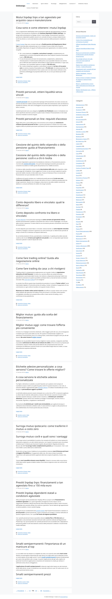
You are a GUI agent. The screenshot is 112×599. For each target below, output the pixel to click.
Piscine (78, 234)
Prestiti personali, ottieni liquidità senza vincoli (39, 93)
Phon (77, 226)
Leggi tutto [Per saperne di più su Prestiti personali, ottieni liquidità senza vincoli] (19, 130)
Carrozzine (79, 151)
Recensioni (35, 3)
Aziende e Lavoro (22, 415)
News (29, 81)
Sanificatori (79, 248)
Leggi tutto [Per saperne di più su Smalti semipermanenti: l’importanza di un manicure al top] (19, 578)
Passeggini (79, 217)
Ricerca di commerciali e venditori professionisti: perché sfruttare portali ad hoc (85, 54)
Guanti (78, 192)
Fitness (78, 183)
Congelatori (79, 163)
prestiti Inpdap (40, 510)
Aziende (78, 129)
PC (77, 219)
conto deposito (21, 219)
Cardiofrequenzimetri (82, 148)
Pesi (77, 224)
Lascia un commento (23, 82)
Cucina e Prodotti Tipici (32, 8)
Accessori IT (72, 3)
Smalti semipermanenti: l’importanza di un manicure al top (41, 545)
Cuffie (77, 170)
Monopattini (79, 202)
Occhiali (78, 207)
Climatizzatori (80, 156)
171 (30, 591)
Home (28, 3)
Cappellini (79, 146)
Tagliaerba (79, 270)
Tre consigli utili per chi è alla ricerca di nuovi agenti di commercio (84, 60)
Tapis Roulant (80, 272)
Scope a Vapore (80, 258)
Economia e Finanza (22, 81)
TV (76, 282)
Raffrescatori (79, 236)
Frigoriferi (79, 187)
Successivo (47, 591)
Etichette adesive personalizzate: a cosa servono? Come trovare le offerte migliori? (40, 368)
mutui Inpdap (20, 44)
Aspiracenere (79, 124)
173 (36, 591)
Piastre (78, 229)
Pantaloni (78, 214)
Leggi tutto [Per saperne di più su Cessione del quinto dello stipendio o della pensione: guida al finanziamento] (19, 187)
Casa (77, 153)
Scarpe (78, 253)
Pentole (78, 221)
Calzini (78, 144)
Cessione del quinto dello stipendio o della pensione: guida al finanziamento (41, 146)
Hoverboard (79, 195)
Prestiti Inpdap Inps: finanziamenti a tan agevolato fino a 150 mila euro (39, 484)
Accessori (78, 107)
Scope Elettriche (80, 260)
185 (41, 591)
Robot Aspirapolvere (82, 241)
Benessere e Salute (81, 139)
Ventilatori (79, 285)
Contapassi (79, 166)
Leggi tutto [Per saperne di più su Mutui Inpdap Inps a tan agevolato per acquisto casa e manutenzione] (19, 77)
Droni (77, 175)
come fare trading (29, 279)
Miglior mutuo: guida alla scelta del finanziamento (36, 316)
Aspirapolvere (80, 127)
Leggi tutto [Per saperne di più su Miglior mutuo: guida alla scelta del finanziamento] (19, 352)
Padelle (78, 209)
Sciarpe (78, 255)
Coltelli (78, 158)
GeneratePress (64, 596)
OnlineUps (20, 6)
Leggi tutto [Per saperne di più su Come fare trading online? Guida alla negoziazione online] (19, 300)
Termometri (79, 277)
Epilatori (78, 180)
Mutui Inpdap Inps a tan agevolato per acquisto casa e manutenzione (38, 19)
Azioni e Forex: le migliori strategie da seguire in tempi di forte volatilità (86, 79)
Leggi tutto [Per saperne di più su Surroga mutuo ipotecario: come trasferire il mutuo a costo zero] (19, 468)
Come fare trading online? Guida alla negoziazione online (37, 259)
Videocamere (79, 287)
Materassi (79, 200)
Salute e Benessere (81, 246)
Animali (78, 117)
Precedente (20, 591)
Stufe (77, 268)
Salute (78, 243)
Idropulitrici (79, 197)
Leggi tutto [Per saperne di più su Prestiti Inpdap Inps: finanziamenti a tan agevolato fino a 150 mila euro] (19, 529)
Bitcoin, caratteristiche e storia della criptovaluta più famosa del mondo (85, 85)
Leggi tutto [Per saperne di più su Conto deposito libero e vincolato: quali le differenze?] (19, 243)
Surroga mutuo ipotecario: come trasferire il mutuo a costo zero (42, 427)
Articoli (78, 122)
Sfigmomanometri (81, 263)
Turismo (78, 280)
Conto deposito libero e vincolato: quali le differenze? (40, 204)
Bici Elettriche (80, 141)
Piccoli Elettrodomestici (82, 231)
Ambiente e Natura (83, 3)
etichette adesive (43, 387)
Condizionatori (80, 161)
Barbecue (78, 136)
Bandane (78, 134)
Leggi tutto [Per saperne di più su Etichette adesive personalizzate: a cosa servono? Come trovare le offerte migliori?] (19, 411)
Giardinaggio (79, 190)
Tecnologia (53, 3)
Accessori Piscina (81, 112)
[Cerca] (94, 21)
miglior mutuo (36, 337)
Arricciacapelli (80, 119)
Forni (77, 185)
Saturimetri (79, 251)
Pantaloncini (79, 212)
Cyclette (78, 173)
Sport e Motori (44, 3)
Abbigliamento (63, 3)
